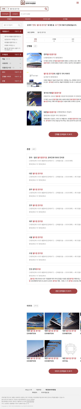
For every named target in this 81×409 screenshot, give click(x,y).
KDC (10, 72)
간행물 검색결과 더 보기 (63, 134)
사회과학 (11, 63)
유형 (10, 81)
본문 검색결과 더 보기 (63, 291)
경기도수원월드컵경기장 (13, 36)
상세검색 (15, 14)
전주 (50, 54)
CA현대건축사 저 (49, 58)
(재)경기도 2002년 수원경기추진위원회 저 (59, 96)
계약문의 (34, 392)
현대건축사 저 (33, 164)
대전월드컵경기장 (11, 42)
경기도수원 (52, 93)
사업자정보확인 (30, 401)
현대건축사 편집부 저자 (51, 115)
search (19, 25)
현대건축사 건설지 (64, 112)
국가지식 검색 (46, 19)
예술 (11, 59)
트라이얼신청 (45, 392)
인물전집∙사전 (11, 68)
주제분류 (9, 19)
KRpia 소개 (28, 389)
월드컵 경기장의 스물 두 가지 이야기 (12, 49)
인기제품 (65, 19)
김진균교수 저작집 (11, 39)
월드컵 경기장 (42, 32)
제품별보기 (10, 31)
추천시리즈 (28, 19)
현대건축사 (59, 58)
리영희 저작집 (10, 45)
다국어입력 (5, 14)
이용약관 (38, 389)
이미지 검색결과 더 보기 (63, 371)
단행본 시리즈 (10, 76)
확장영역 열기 (78, 2)
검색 (46, 9)
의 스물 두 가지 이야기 (57, 73)
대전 (50, 112)
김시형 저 (47, 77)
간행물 (54, 40)
